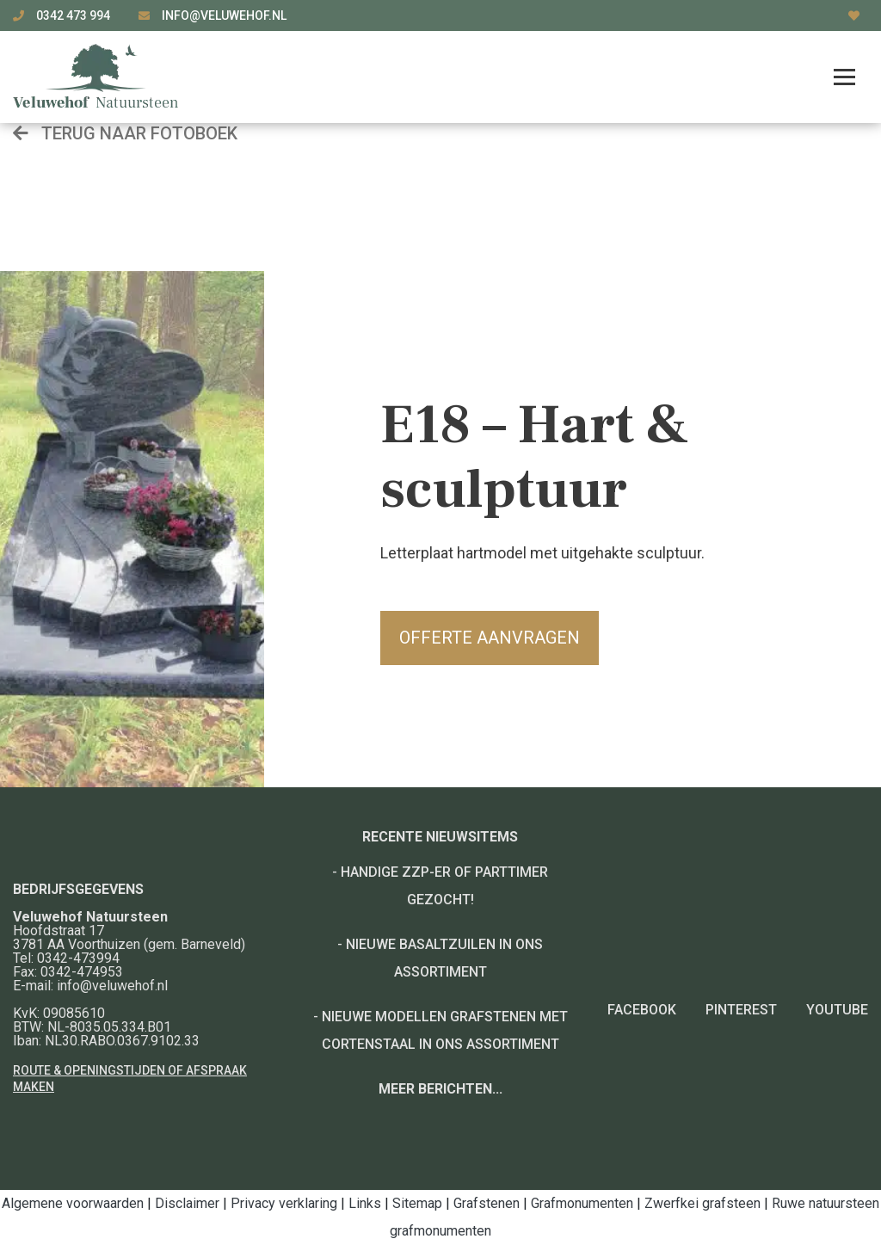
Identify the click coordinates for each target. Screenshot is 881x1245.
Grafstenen (486, 1203)
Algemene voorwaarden (73, 1203)
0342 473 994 (74, 15)
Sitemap (417, 1203)
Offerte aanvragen (489, 637)
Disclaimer (187, 1203)
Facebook (641, 1010)
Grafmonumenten (582, 1203)
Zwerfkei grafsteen (702, 1203)
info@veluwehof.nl (224, 15)
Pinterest (741, 1010)
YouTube (837, 1010)
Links (364, 1203)
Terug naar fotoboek (125, 133)
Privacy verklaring (284, 1203)
